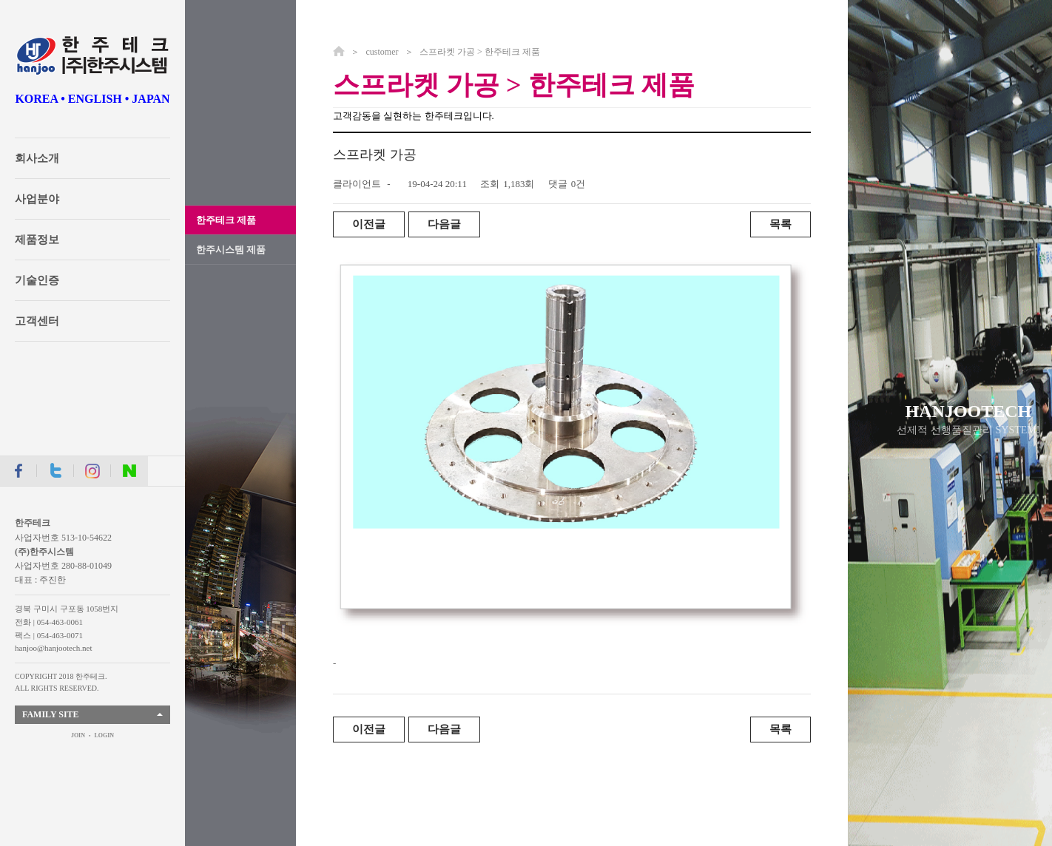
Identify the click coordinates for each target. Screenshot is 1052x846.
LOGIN (104, 735)
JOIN (78, 735)
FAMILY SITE (50, 714)
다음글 (444, 224)
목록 (780, 224)
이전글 (368, 224)
